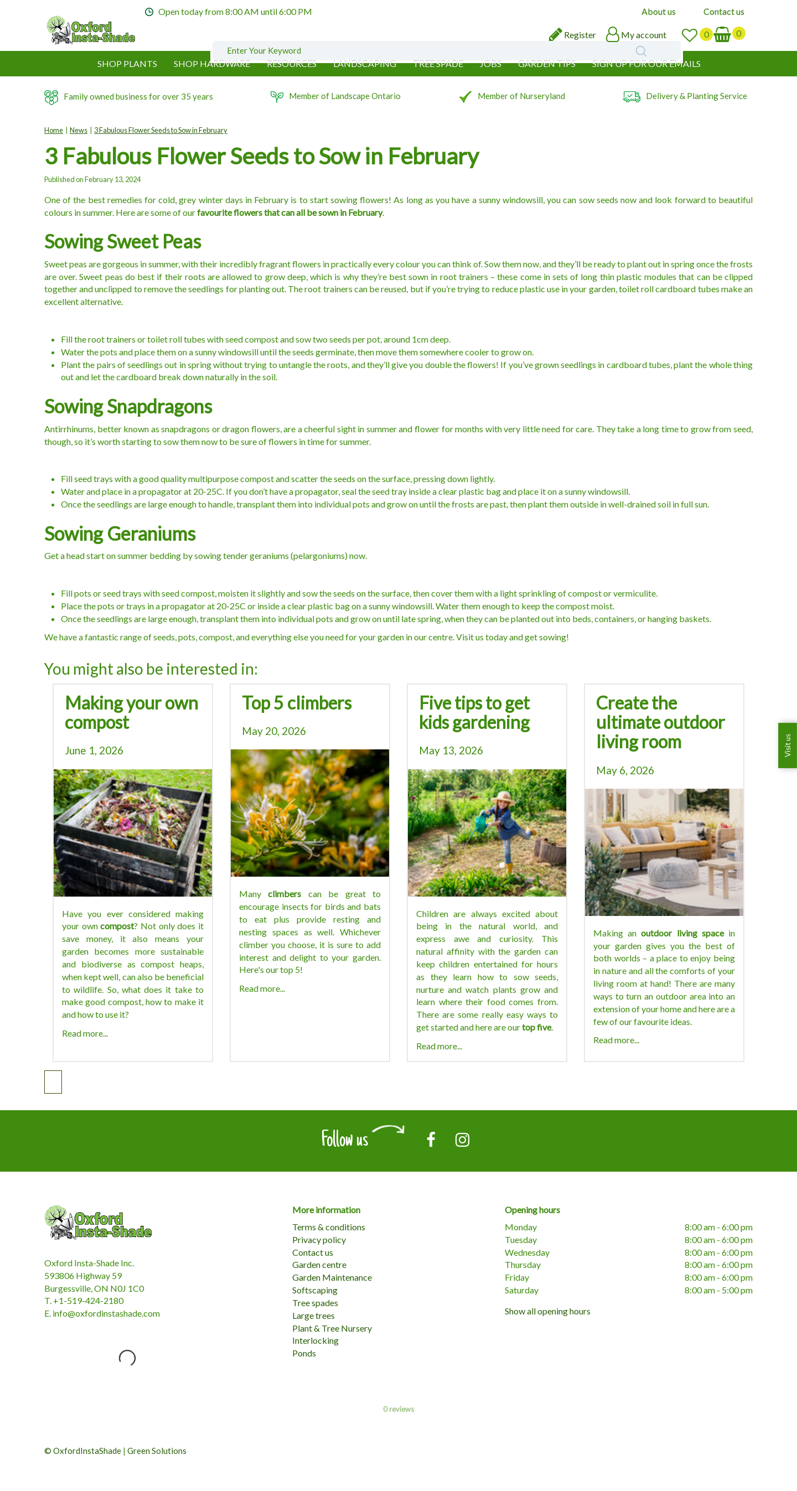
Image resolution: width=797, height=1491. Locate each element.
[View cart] (730, 33)
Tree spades (315, 1302)
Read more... (85, 1033)
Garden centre (319, 1264)
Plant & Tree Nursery (332, 1328)
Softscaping (315, 1290)
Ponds (304, 1353)
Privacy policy (319, 1239)
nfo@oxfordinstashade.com (107, 1313)
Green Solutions (157, 1451)
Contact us (312, 1252)
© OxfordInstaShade (82, 1451)
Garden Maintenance (332, 1277)
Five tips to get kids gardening (474, 712)
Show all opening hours (548, 1311)
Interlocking (315, 1340)
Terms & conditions (328, 1226)
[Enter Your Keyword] (339, 37)
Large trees (313, 1315)
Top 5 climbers (296, 702)
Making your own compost (131, 712)
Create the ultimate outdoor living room (660, 722)
